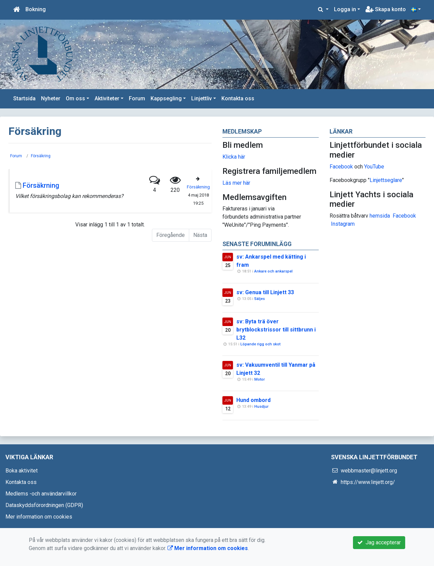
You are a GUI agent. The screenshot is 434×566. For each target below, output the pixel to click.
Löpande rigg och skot (260, 344)
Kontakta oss (237, 98)
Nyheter (50, 98)
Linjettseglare (386, 180)
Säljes (259, 299)
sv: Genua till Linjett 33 (265, 292)
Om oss (75, 98)
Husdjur (261, 406)
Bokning (35, 9)
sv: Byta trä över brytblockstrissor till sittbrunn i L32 (276, 329)
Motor (259, 379)
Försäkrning (41, 185)
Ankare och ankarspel (273, 271)
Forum (137, 98)
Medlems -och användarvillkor (41, 493)
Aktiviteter (107, 98)
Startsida (24, 98)
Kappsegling (166, 98)
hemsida (380, 216)
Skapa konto (386, 9)
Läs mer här (236, 183)
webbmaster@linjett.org (369, 470)
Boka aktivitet (21, 470)
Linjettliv (201, 98)
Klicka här (233, 157)
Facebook (341, 166)
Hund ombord (253, 400)
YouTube (374, 166)
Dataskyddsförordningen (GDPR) (44, 505)
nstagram (344, 224)
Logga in (345, 9)
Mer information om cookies (38, 516)
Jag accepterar (379, 542)
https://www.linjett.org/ (368, 482)
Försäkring (41, 156)
